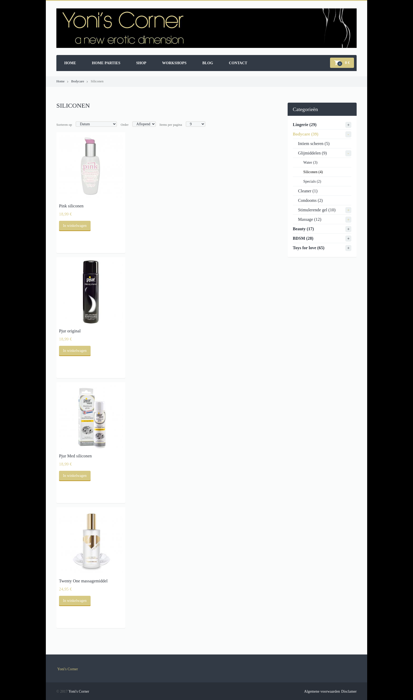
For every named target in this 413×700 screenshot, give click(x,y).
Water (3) (310, 162)
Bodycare (77, 81)
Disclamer (349, 691)
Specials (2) (312, 181)
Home (70, 63)
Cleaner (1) (308, 191)
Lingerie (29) (305, 124)
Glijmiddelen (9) (312, 153)
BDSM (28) (303, 238)
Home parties (106, 63)
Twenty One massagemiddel (83, 581)
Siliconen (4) (313, 172)
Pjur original (70, 331)
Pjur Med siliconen (75, 456)
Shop (141, 63)
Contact (238, 63)
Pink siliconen (71, 206)
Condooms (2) (310, 200)
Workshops (174, 63)
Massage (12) (309, 219)
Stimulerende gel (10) (317, 210)
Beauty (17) (303, 229)
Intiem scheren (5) (314, 143)
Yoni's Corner (67, 669)
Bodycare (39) (305, 134)
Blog (207, 63)
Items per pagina (171, 125)
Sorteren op (64, 125)
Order (125, 125)
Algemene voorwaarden (322, 691)
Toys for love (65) (308, 248)
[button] (342, 63)
